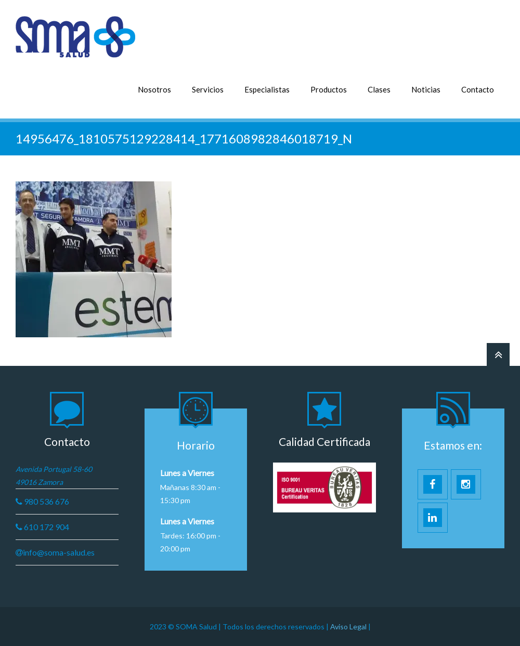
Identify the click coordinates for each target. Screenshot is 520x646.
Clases (379, 89)
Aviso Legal (349, 626)
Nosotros (154, 89)
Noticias (425, 89)
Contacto (477, 89)
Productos (328, 89)
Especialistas (267, 89)
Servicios (208, 89)
